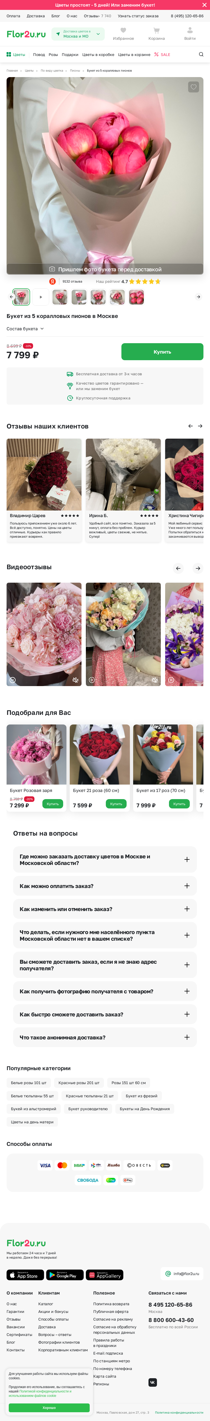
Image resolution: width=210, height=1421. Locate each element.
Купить (162, 352)
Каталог (45, 1303)
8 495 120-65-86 (170, 1304)
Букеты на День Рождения (145, 1108)
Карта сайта (104, 1376)
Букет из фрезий (142, 1095)
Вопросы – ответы (54, 1334)
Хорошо (49, 1408)
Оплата (13, 15)
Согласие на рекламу (113, 1319)
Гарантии (15, 1311)
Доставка (36, 15)
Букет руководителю (88, 1108)
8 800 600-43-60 (171, 1319)
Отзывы (97, 16)
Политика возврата (111, 1303)
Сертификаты (19, 1334)
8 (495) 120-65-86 (187, 15)
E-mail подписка (108, 1353)
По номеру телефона (112, 1368)
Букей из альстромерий (33, 1108)
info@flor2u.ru (182, 1273)
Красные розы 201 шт (79, 1082)
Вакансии (16, 1326)
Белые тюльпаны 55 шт (32, 1095)
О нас (72, 15)
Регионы (101, 1383)
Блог (55, 15)
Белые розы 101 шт (28, 1082)
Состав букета (25, 328)
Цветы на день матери (32, 1122)
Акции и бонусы (53, 1311)
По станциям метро (111, 1360)
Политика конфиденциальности (179, 1412)
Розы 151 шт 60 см (129, 1082)
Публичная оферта (111, 1311)
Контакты (16, 1349)
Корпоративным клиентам (63, 1349)
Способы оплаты (53, 1319)
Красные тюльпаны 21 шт (90, 1095)
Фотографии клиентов (59, 1342)
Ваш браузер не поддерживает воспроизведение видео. (44, 634)
